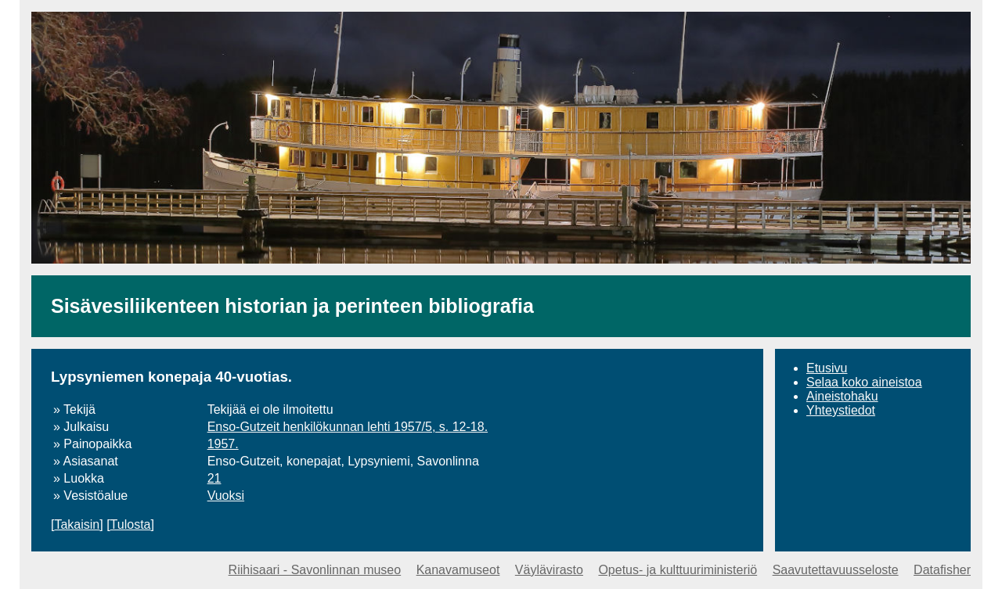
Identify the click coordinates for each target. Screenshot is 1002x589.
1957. (223, 444)
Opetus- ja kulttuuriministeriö (677, 569)
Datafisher (942, 569)
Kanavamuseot (458, 569)
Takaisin (76, 524)
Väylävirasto (549, 569)
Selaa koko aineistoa (864, 382)
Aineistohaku (842, 396)
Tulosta (130, 524)
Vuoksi (225, 495)
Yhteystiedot (840, 410)
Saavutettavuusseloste (836, 569)
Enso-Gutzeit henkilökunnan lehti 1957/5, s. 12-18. (347, 426)
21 (214, 478)
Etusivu (826, 368)
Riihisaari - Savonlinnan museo (315, 569)
